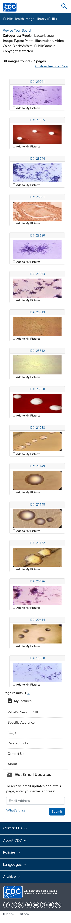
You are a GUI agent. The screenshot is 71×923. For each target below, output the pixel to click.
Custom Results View (51, 66)
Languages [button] (15, 864)
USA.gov (24, 914)
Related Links (18, 743)
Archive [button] (12, 876)
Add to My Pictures (27, 108)
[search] (64, 6)
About (12, 764)
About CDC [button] (15, 840)
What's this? (15, 810)
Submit (57, 811)
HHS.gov (8, 914)
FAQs (12, 733)
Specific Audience (21, 722)
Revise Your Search (17, 30)
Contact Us (16, 753)
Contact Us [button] (15, 828)
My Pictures (20, 701)
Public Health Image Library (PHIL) (30, 19)
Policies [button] (12, 852)
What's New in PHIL (23, 712)
